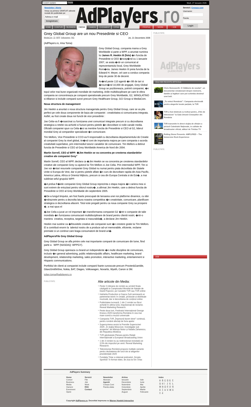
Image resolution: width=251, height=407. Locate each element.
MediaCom (48, 38)
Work (87, 385)
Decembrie (126, 382)
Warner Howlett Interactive (122, 401)
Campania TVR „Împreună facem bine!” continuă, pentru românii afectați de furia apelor (122, 320)
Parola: (186, 18)
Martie (143, 389)
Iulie (142, 380)
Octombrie (126, 387)
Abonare (107, 380)
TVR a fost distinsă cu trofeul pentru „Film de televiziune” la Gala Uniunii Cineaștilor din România (184, 114)
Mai (141, 385)
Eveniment (70, 389)
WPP (58, 38)
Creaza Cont (108, 385)
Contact (88, 389)
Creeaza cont (197, 8)
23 (54, 38)
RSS (87, 387)
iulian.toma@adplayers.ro (58, 274)
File (86, 380)
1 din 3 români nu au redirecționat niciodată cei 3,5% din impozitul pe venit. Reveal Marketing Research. (121, 343)
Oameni (69, 387)
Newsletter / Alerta (52, 8)
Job (86, 382)
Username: (187, 11)
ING (72, 38)
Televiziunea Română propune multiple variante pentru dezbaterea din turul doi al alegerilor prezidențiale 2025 (122, 351)
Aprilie (143, 387)
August (125, 392)
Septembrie (126, 389)
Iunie (142, 382)
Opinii (68, 392)
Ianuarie (125, 380)
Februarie (144, 392)
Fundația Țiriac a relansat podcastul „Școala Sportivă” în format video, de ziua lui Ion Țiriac (121, 358)
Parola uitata (108, 387)
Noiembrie (126, 385)
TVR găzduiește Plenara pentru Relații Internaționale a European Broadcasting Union (121, 336)
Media (68, 385)
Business (70, 382)
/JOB (157, 257)
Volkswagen (65, 38)
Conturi (69, 380)
